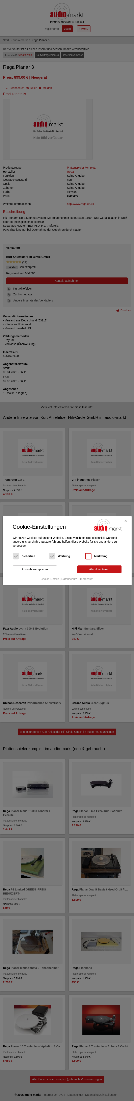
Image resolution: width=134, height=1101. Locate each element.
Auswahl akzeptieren (35, 569)
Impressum (86, 579)
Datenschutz (69, 579)
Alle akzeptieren (99, 569)
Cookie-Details (50, 579)
